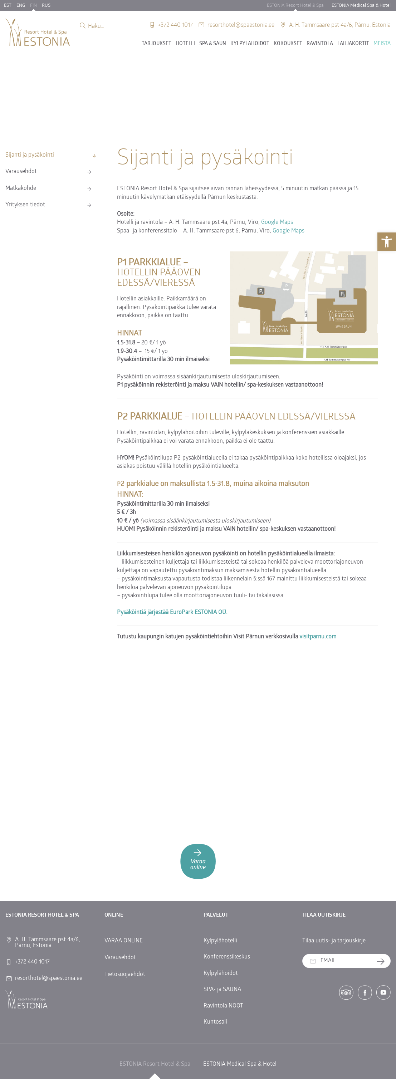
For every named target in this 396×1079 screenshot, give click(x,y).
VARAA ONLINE (123, 941)
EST (7, 5)
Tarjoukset (156, 43)
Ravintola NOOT (223, 1006)
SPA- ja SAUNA (222, 989)
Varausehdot (21, 172)
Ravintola (320, 43)
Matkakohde (20, 188)
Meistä (382, 43)
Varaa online (198, 858)
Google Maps (277, 222)
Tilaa (383, 961)
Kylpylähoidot (249, 43)
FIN (33, 5)
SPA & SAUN (212, 43)
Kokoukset (288, 43)
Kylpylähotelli (220, 941)
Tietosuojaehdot (124, 974)
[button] (386, 241)
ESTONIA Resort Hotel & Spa (295, 5)
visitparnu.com (317, 637)
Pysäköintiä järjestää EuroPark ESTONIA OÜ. (172, 612)
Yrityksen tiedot (25, 205)
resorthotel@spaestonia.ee (240, 24)
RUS (46, 5)
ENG (20, 5)
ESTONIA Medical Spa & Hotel (361, 5)
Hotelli (185, 43)
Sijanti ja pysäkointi (29, 155)
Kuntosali (215, 1022)
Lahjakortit (353, 43)
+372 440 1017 (175, 24)
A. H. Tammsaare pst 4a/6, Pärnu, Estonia (340, 24)
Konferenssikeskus (227, 957)
